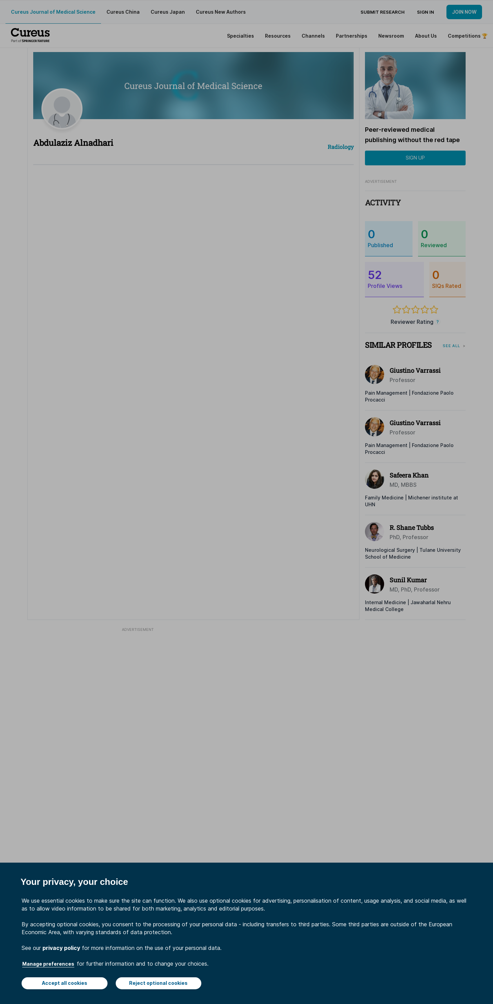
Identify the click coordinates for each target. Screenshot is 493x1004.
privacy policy (61, 947)
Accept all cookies (64, 983)
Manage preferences (48, 964)
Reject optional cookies (158, 983)
